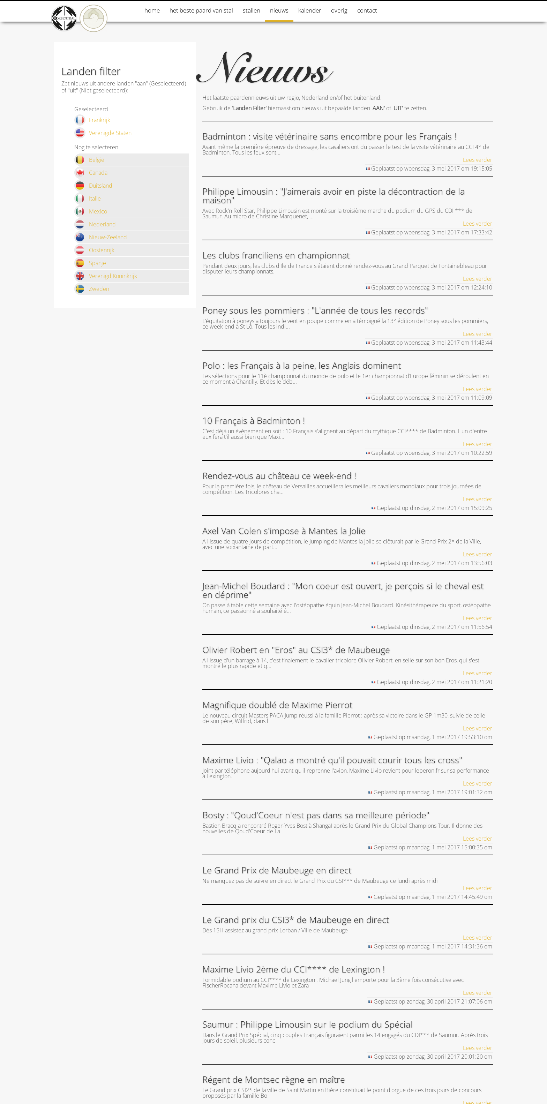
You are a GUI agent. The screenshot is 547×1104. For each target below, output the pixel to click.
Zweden (91, 288)
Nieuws (279, 10)
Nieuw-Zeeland (100, 237)
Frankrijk (92, 120)
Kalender (309, 10)
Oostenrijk (94, 250)
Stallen (251, 10)
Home (152, 10)
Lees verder (477, 160)
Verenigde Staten (103, 132)
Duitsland (93, 185)
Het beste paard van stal (201, 10)
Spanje (90, 263)
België (89, 159)
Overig (339, 10)
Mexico (90, 211)
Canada (90, 172)
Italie (87, 198)
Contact (367, 10)
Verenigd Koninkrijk (105, 275)
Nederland (95, 224)
